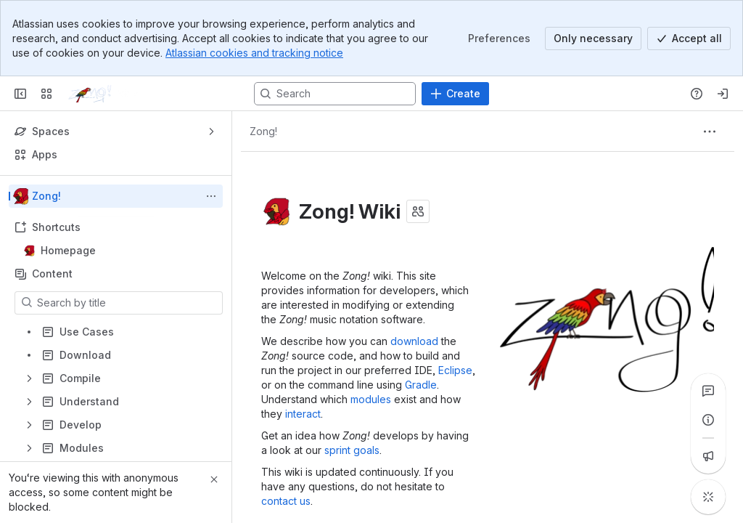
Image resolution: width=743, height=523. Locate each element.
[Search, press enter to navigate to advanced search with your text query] (335, 93)
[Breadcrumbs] (263, 131)
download (414, 341)
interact (303, 414)
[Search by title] (127, 303)
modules (370, 399)
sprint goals (351, 450)
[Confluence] (112, 93)
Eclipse (455, 370)
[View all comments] (708, 390)
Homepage (120, 250)
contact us (286, 501)
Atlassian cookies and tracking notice (254, 52)
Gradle (421, 384)
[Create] (455, 93)
